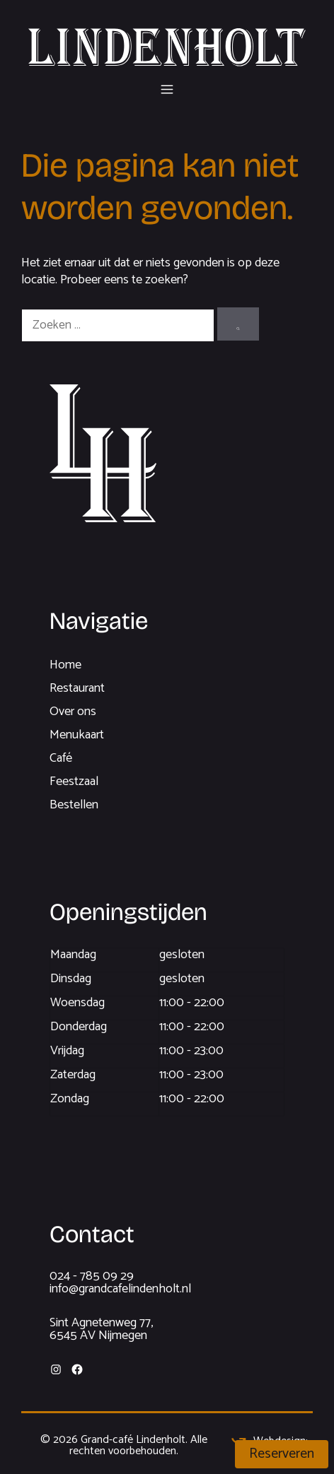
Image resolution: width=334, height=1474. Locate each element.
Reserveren (281, 1454)
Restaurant (77, 688)
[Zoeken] (238, 324)
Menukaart (77, 734)
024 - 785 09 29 (92, 1276)
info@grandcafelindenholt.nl (120, 1288)
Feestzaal (74, 781)
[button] (167, 87)
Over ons (73, 711)
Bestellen (74, 804)
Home (65, 665)
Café (61, 758)
